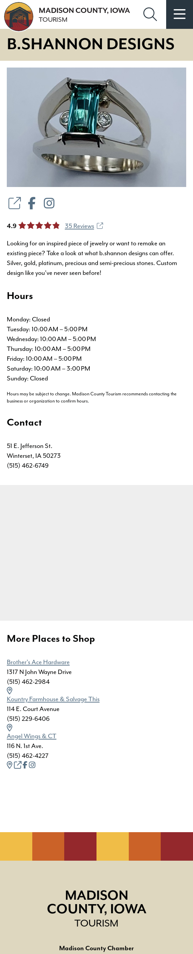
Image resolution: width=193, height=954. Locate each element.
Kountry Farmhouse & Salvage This (53, 699)
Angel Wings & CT (31, 736)
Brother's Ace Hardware (38, 662)
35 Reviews (84, 226)
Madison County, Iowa (96, 909)
